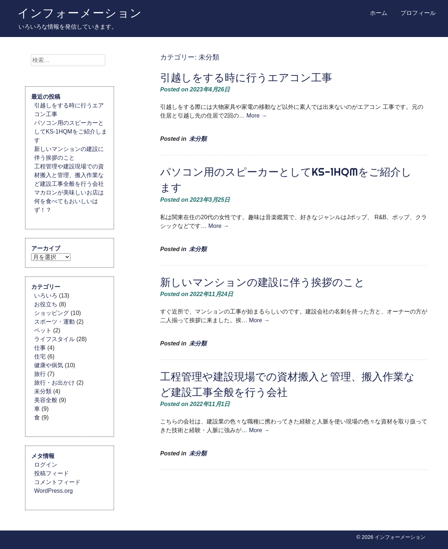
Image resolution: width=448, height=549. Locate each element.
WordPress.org (53, 491)
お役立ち (45, 304)
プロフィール (418, 13)
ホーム (378, 13)
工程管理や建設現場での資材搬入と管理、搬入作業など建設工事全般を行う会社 (69, 175)
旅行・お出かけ (54, 383)
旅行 (40, 374)
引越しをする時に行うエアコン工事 (246, 77)
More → (257, 115)
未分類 (198, 139)
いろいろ (45, 295)
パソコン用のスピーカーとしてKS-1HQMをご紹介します (70, 131)
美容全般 (45, 400)
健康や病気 (48, 365)
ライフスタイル (54, 339)
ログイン (45, 465)
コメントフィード (57, 482)
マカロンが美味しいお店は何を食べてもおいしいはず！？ (69, 201)
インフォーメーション (79, 12)
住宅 (40, 356)
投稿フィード (51, 473)
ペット (43, 330)
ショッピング (51, 313)
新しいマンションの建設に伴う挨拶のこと (262, 282)
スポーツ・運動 (54, 322)
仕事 (40, 348)
